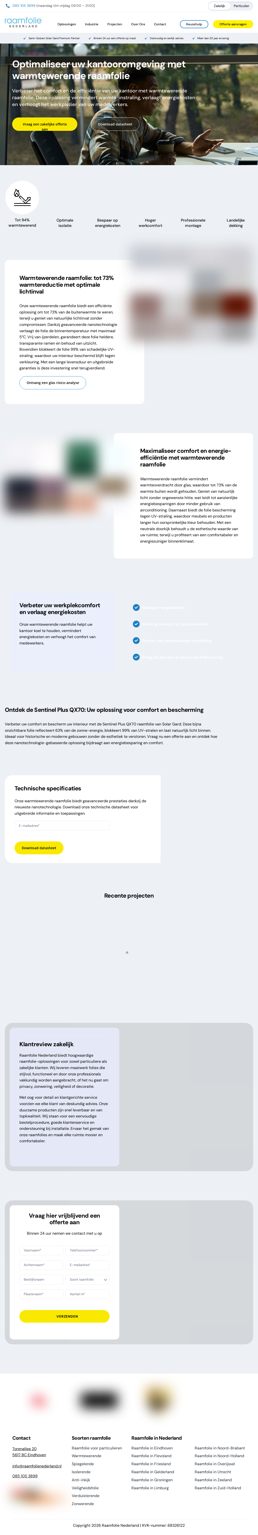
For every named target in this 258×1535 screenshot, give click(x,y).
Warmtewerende (86, 1456)
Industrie (91, 24)
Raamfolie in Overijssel (215, 1464)
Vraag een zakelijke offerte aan (45, 127)
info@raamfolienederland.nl (37, 1466)
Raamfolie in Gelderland (152, 1472)
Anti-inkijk (81, 1480)
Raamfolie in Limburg (150, 1488)
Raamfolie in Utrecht (213, 1472)
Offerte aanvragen (233, 24)
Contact (160, 24)
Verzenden (67, 1316)
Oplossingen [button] (66, 24)
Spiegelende (83, 1464)
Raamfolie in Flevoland (151, 1456)
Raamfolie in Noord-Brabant (220, 1448)
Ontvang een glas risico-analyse (53, 382)
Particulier (241, 6)
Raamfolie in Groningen (152, 1480)
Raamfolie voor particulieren (97, 1448)
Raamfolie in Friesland (151, 1464)
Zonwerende (83, 1503)
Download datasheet (115, 124)
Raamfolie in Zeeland (213, 1480)
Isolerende (81, 1472)
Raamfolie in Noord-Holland (219, 1456)
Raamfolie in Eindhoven (152, 1448)
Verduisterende (85, 1495)
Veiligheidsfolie (85, 1488)
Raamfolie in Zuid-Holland (218, 1488)
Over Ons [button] (138, 24)
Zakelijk (219, 6)
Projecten (114, 24)
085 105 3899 (24, 5)
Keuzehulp (194, 24)
